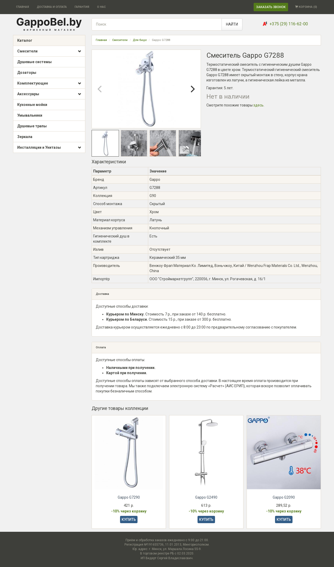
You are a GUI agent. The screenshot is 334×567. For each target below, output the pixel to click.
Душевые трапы (32, 126)
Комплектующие (49, 83)
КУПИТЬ (129, 519)
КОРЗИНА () (306, 7)
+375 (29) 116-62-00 (289, 23)
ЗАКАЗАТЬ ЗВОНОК (270, 7)
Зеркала (24, 137)
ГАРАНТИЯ (82, 7)
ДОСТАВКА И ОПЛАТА (52, 7)
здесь (258, 105)
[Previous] (100, 89)
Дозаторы (26, 72)
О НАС (101, 7)
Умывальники (29, 115)
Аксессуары (49, 94)
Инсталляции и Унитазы (49, 147)
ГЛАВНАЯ (22, 7)
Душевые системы (34, 62)
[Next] (192, 89)
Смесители (49, 51)
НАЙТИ (232, 24)
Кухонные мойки (32, 105)
